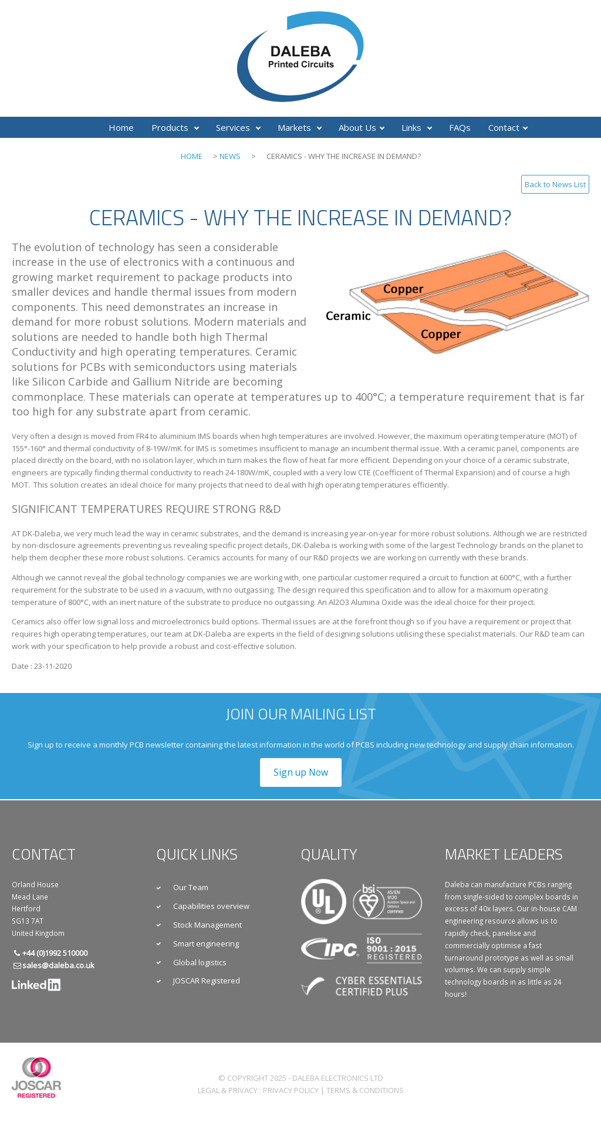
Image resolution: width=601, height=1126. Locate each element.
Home (121, 127)
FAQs (460, 127)
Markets (300, 127)
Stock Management (207, 924)
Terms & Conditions (365, 1090)
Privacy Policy (291, 1090)
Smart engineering (206, 943)
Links (416, 127)
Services (238, 127)
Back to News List (555, 184)
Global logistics (200, 962)
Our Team (190, 887)
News (230, 156)
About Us (361, 127)
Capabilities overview (211, 906)
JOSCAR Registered (206, 980)
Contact (508, 127)
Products (175, 127)
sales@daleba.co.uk (58, 965)
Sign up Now (301, 772)
